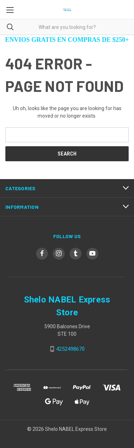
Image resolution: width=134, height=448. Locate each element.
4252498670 (70, 349)
